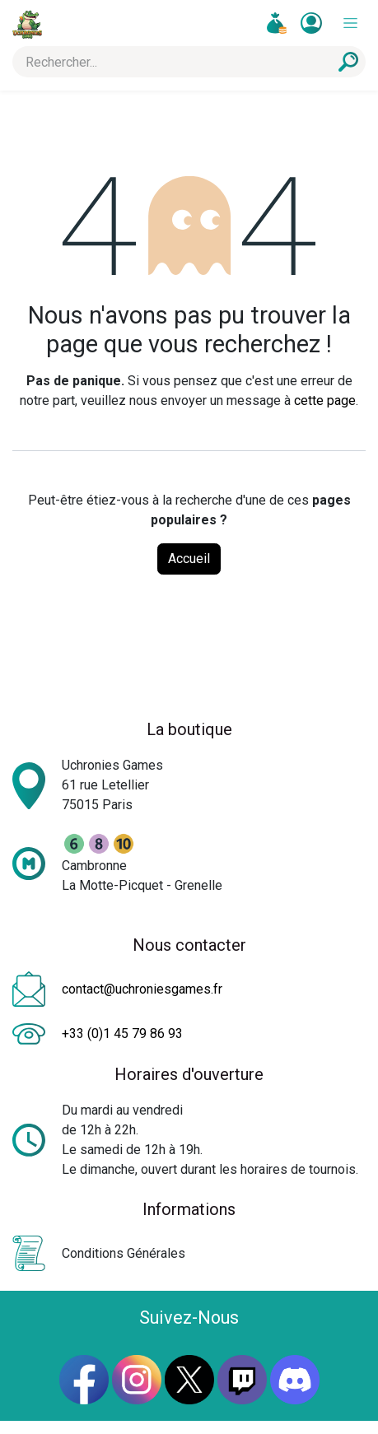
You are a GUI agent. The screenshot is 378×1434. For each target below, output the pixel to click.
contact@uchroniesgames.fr (142, 989)
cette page (325, 400)
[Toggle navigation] (350, 23)
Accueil (189, 558)
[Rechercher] (348, 61)
